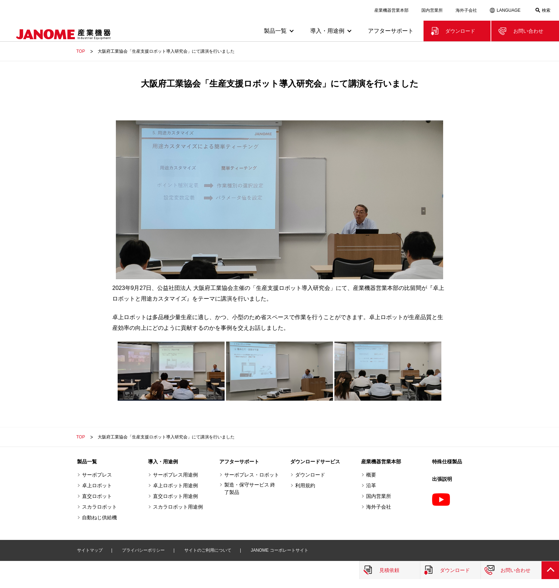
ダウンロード (460, 31)
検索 (546, 10)
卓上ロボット (97, 485)
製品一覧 (87, 461)
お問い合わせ (528, 31)
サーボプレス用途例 (175, 475)
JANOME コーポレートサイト (279, 550)
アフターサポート (391, 31)
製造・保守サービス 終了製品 (250, 488)
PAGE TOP (550, 570)
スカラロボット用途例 (178, 507)
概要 (371, 475)
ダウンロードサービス (315, 461)
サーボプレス (97, 475)
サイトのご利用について (207, 550)
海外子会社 (466, 10)
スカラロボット (99, 507)
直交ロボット (97, 496)
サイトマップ (90, 550)
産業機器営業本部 (391, 10)
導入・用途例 (163, 461)
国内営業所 (432, 10)
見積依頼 (389, 570)
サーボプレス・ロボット (251, 475)
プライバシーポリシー (143, 550)
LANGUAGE (508, 10)
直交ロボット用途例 (175, 496)
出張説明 (442, 479)
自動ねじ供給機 (99, 517)
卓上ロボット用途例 (175, 485)
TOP (80, 51)
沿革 (371, 485)
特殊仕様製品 (447, 461)
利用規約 (305, 485)
